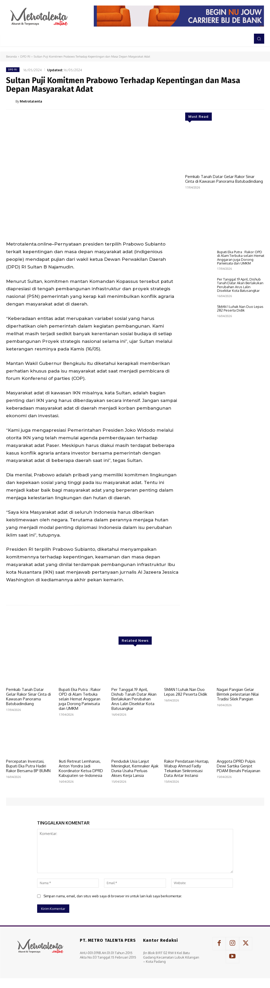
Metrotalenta (31, 101)
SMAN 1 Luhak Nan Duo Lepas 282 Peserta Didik (240, 486)
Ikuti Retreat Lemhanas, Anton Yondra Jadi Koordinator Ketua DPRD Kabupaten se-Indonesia (81, 768)
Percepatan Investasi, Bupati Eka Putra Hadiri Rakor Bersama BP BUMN (28, 766)
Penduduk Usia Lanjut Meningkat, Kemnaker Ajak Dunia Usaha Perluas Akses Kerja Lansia (134, 768)
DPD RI (25, 56)
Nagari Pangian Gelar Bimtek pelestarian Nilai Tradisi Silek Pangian (238, 694)
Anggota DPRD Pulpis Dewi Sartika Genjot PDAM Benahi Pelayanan (238, 766)
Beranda (11, 56)
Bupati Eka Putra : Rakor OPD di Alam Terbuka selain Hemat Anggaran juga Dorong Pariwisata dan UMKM (240, 435)
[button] (259, 39)
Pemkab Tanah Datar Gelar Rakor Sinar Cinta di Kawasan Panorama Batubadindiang (224, 179)
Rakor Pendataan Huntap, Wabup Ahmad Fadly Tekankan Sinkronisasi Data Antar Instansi (186, 768)
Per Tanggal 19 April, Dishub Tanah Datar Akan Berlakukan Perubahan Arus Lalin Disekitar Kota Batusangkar (240, 462)
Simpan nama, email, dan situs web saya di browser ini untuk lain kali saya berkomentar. (112, 896)
